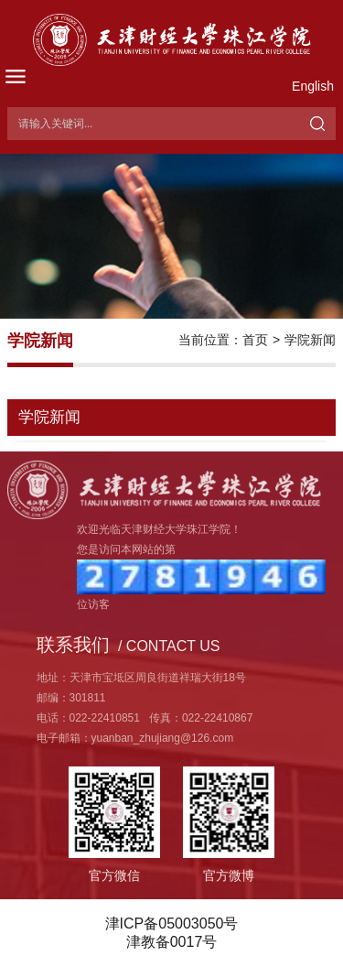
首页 (255, 339)
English (313, 86)
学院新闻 (310, 339)
